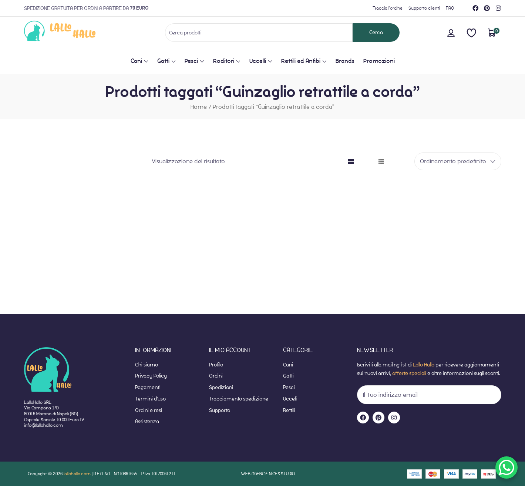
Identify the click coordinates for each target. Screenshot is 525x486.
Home (199, 107)
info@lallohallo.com (43, 425)
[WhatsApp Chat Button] (506, 467)
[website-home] (72, 32)
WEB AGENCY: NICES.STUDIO (268, 473)
